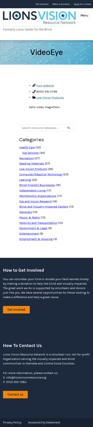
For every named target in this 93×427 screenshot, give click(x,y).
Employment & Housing (36, 239)
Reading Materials (31, 163)
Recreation (26, 158)
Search (72, 128)
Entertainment (29, 233)
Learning (25, 180)
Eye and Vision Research (35, 201)
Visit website (45, 85)
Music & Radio (29, 217)
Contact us (15, 394)
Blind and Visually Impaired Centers (43, 206)
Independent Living (32, 190)
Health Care (27, 147)
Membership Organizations (37, 196)
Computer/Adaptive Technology (40, 174)
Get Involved (42, 4)
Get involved (16, 309)
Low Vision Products (50, 97)
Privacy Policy (12, 422)
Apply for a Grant (82, 4)
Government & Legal (33, 228)
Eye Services (30, 153)
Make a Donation (61, 4)
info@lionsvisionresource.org (26, 377)
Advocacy (25, 212)
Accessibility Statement (44, 422)
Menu (84, 15)
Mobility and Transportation (38, 223)
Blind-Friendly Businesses (37, 185)
